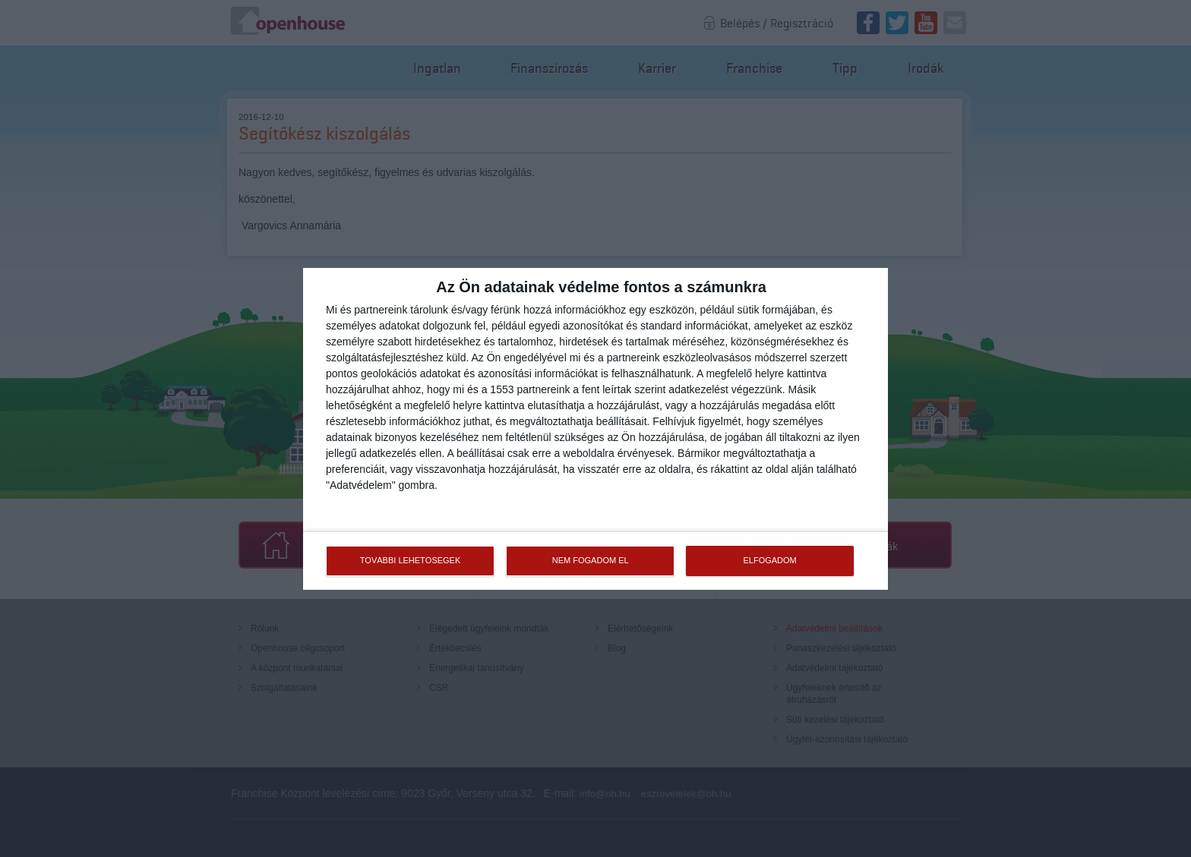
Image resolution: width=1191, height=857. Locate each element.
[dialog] (595, 429)
